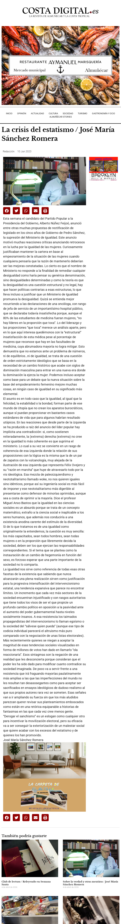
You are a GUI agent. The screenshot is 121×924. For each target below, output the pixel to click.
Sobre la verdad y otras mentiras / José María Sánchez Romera (90, 883)
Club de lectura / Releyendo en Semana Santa (26, 883)
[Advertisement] (105, 202)
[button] (6, 210)
